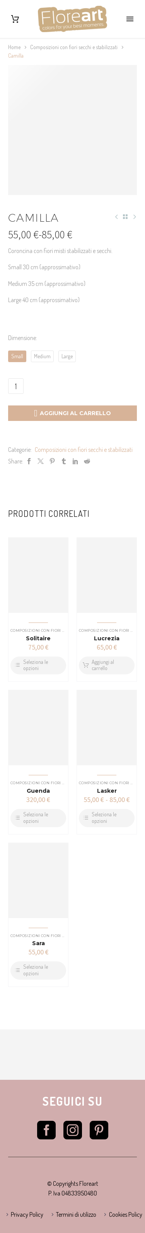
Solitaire (38, 638)
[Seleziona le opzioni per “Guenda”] (38, 818)
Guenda (38, 790)
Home (14, 47)
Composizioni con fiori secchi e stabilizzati (74, 47)
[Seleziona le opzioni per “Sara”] (38, 970)
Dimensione (22, 338)
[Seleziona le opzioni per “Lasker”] (107, 818)
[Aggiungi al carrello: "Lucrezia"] (107, 666)
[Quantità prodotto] (16, 386)
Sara (38, 943)
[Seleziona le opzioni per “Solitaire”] (38, 666)
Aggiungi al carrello (72, 413)
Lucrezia (106, 638)
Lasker (107, 790)
